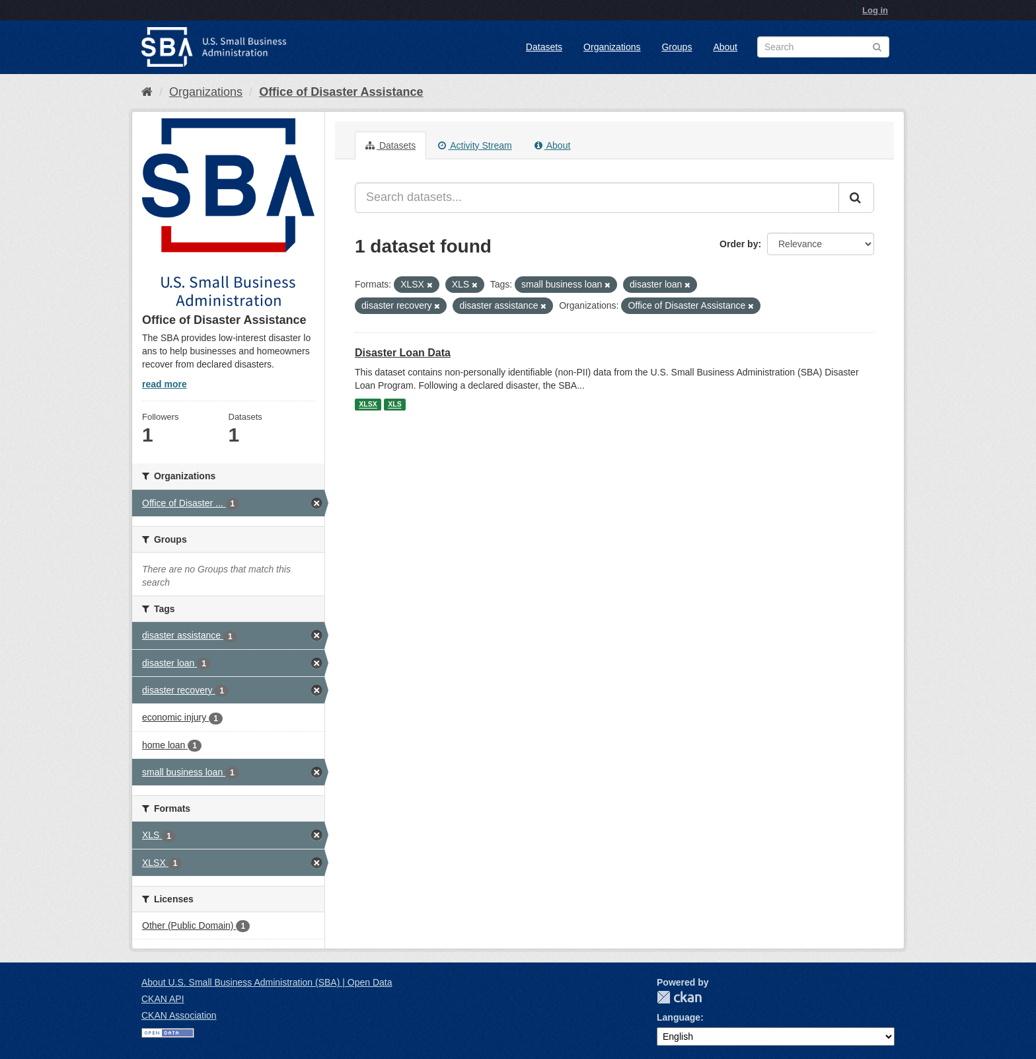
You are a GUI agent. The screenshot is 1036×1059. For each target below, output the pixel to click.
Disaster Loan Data (403, 352)
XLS (394, 405)
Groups (676, 47)
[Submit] (856, 197)
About (725, 47)
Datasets (544, 47)
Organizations (611, 47)
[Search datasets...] (597, 197)
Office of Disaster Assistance (341, 91)
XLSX (368, 405)
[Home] (147, 91)
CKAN (679, 997)
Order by (739, 244)
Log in (875, 10)
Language (678, 1017)
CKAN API (162, 999)
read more (164, 384)
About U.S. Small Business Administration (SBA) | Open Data (266, 982)
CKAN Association (179, 1015)
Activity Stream (474, 145)
